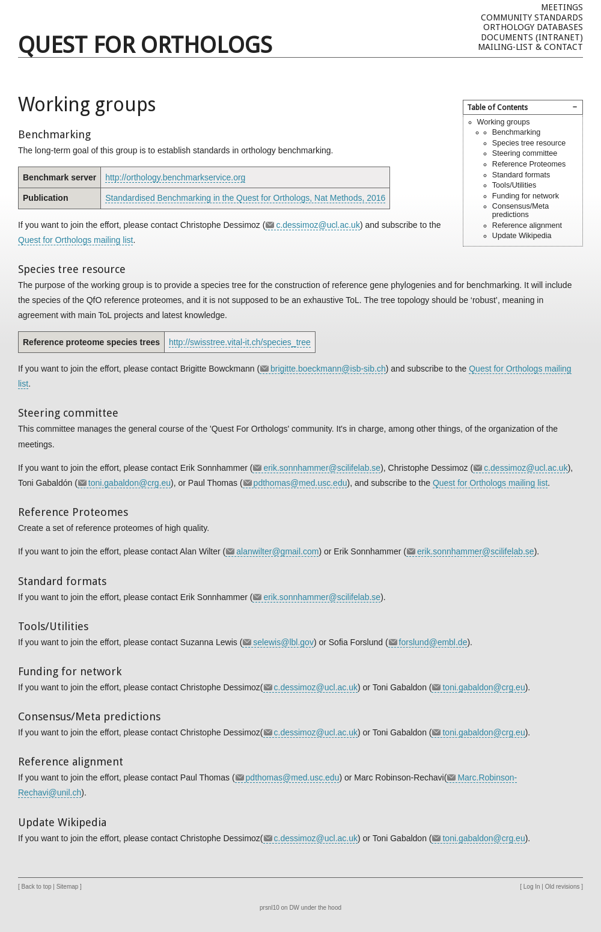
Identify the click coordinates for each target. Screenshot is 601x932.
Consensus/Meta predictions (520, 210)
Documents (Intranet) (532, 37)
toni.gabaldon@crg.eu (129, 483)
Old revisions (562, 886)
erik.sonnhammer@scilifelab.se (321, 468)
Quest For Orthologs (145, 45)
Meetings (562, 7)
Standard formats (521, 175)
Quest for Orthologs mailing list (75, 240)
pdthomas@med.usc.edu (300, 483)
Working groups (503, 122)
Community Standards (532, 17)
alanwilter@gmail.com (277, 551)
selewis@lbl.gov (283, 642)
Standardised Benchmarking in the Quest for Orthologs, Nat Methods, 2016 (245, 198)
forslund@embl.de (433, 642)
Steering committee (525, 153)
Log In (531, 886)
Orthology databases (533, 27)
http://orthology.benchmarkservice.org (175, 177)
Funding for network (525, 196)
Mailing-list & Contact (530, 47)
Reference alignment (527, 225)
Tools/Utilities (514, 185)
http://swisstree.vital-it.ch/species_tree (240, 342)
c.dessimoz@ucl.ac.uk (317, 225)
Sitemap (67, 886)
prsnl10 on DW (279, 907)
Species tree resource (529, 143)
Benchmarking (516, 132)
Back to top (37, 886)
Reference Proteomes (529, 164)
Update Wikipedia (522, 235)
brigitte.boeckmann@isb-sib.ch (328, 368)
